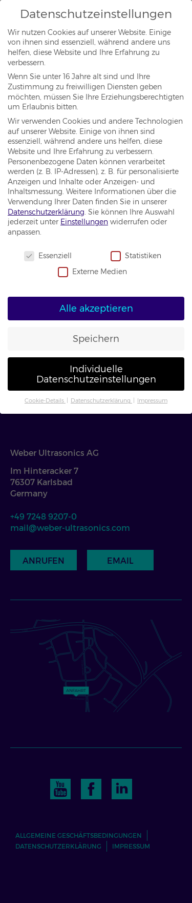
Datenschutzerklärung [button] (101, 400)
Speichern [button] (96, 338)
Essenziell (48, 256)
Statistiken (136, 256)
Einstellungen (84, 221)
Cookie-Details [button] (45, 400)
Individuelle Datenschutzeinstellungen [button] (96, 374)
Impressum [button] (152, 400)
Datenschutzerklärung (46, 212)
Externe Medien (92, 272)
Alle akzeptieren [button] (96, 308)
